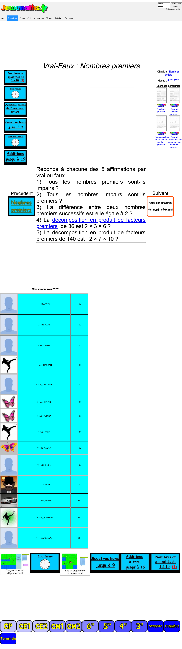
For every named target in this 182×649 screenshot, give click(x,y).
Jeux (3, 18)
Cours (22, 18)
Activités (58, 18)
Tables (49, 18)
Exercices (12, 18)
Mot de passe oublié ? (173, 9)
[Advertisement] (91, 41)
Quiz (29, 18)
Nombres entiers (172, 73)
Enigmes (69, 18)
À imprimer (39, 18)
